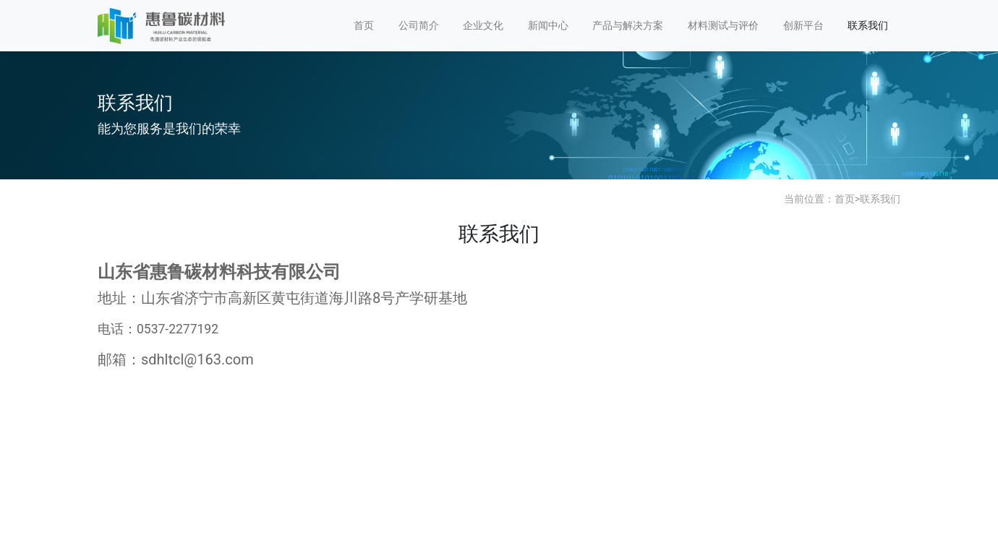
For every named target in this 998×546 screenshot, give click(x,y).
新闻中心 (548, 25)
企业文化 (483, 25)
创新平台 (803, 25)
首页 (364, 25)
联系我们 (868, 25)
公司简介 (418, 25)
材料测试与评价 (723, 25)
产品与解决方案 (627, 25)
